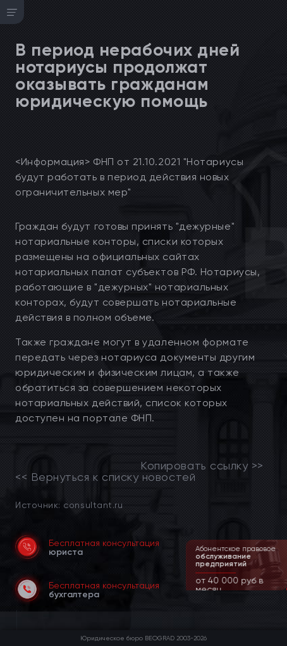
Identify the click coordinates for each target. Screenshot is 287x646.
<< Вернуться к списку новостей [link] (105, 477)
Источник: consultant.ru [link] (69, 504)
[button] (278, 589)
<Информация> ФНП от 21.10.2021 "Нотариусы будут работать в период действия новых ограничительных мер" (129, 177)
